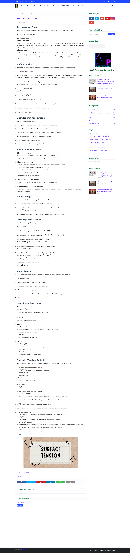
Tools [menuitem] (29, 6)
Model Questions (102, 123)
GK (102, 139)
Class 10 (98, 134)
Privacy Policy (33, 1)
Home (16, 1)
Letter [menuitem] (74, 6)
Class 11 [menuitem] (80, 6)
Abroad (92, 134)
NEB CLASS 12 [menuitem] (65, 6)
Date (98, 136)
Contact (26, 1)
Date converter (105, 136)
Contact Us (103, 550)
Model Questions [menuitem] (45, 6)
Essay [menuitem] (36, 6)
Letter (91, 142)
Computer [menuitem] (56, 6)
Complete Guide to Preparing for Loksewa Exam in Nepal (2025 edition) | (105, 81)
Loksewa (97, 142)
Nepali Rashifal (93, 150)
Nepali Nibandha (102, 118)
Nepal (110, 145)
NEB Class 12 (29, 473)
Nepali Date (93, 148)
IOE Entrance (24, 14)
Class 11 (102, 120)
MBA (103, 142)
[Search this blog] (98, 34)
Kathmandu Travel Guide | (105, 88)
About (21, 1)
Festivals (97, 139)
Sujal (19, 22)
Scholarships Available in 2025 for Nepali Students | (105, 97)
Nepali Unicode (103, 150)
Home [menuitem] (23, 6)
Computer (92, 136)
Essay (102, 112)
